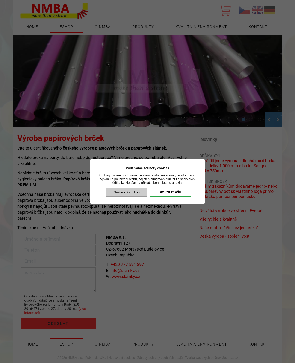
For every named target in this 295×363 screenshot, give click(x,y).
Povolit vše (170, 192)
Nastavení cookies (127, 192)
